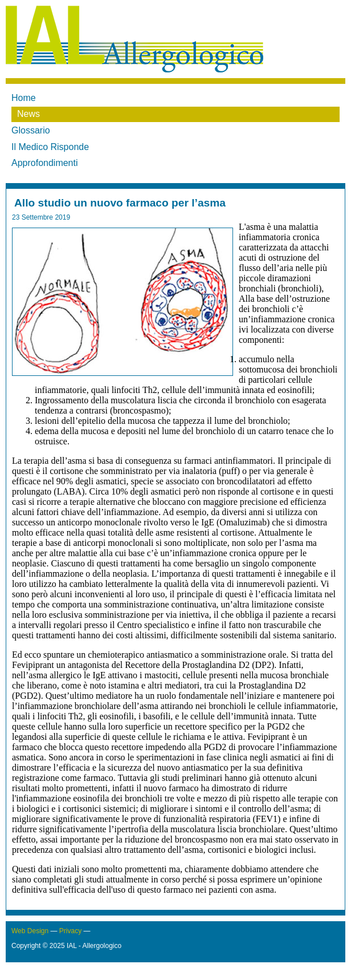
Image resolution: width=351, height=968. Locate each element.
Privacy (70, 931)
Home (23, 98)
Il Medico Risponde (50, 147)
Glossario (30, 130)
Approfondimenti (44, 163)
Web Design (29, 931)
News (28, 114)
